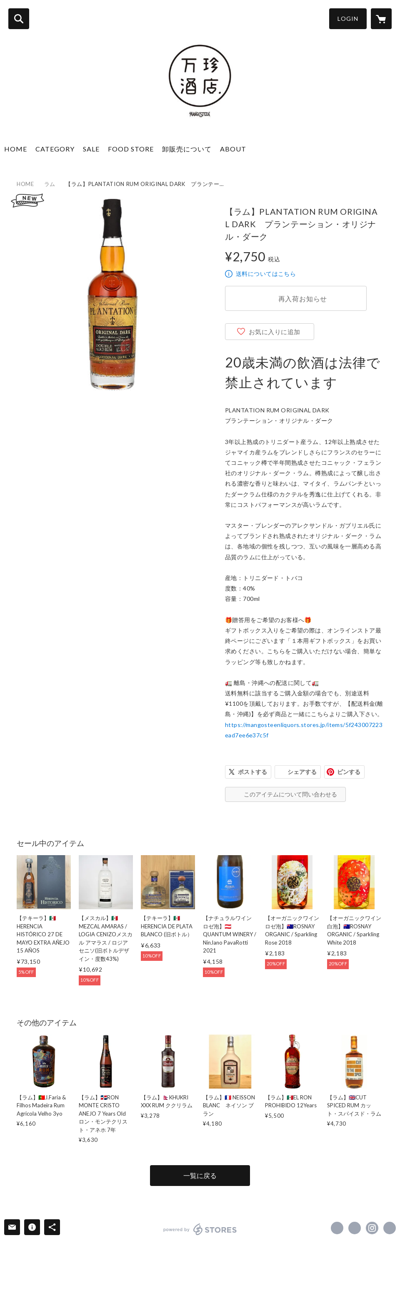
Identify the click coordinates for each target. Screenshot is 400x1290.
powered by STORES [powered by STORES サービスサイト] (200, 1229)
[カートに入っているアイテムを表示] (381, 18)
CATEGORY (55, 149)
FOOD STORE (131, 149)
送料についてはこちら (266, 273)
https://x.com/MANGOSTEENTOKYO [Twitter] (354, 1228)
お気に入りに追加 (274, 331)
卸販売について (187, 149)
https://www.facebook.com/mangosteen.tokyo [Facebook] (337, 1228)
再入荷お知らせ (303, 299)
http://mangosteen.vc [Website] (389, 1228)
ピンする (348, 771)
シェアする (302, 771)
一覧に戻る (200, 1175)
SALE (91, 149)
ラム (49, 184)
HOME (15, 149)
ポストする (252, 771)
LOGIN (348, 18)
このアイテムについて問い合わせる (290, 794)
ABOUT (233, 149)
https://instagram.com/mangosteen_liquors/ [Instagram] (372, 1228)
